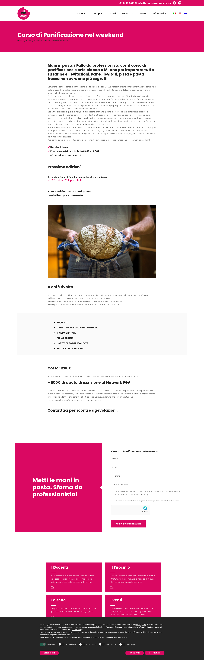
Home (20, 40)
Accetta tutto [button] (154, 653)
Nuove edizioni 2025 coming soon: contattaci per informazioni (70, 193)
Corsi (28, 40)
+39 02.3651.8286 (127, 3)
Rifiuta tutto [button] (135, 653)
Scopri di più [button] (49, 653)
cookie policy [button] (77, 630)
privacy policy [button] (140, 625)
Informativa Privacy (172, 501)
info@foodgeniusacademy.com (154, 3)
